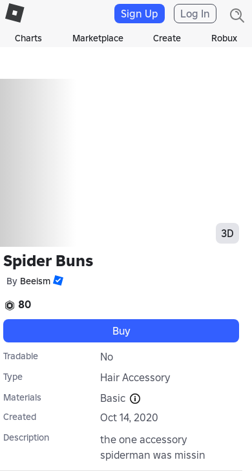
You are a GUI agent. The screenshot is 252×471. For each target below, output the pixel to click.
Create (167, 38)
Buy (121, 330)
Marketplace (97, 38)
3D (227, 233)
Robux (224, 38)
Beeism (35, 281)
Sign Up (139, 13)
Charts (28, 38)
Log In (195, 13)
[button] (57, 280)
